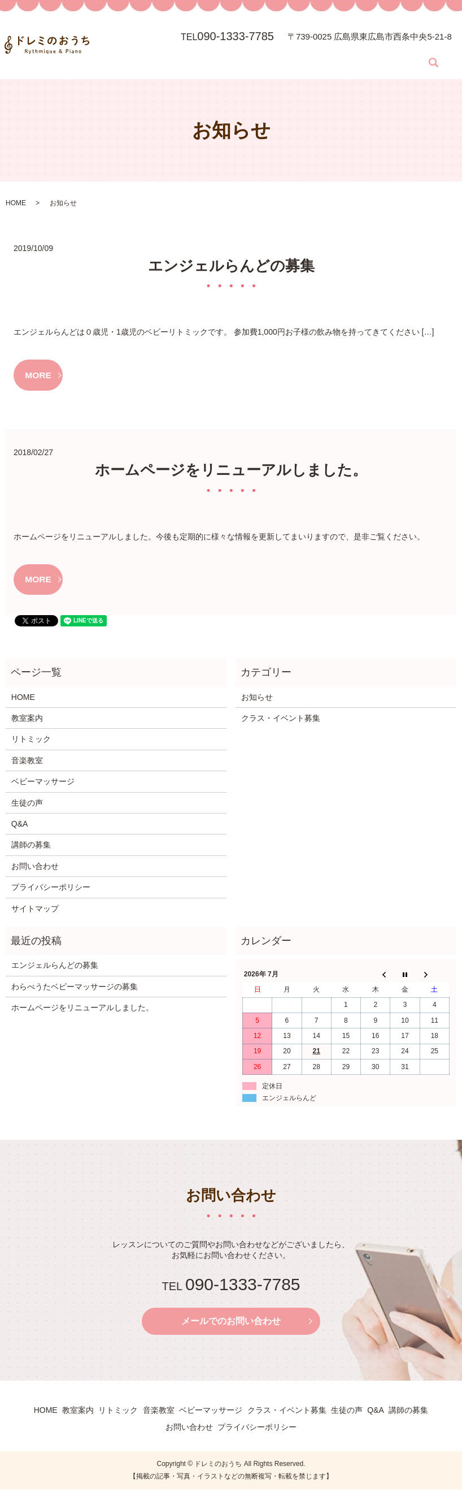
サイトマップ (35, 910)
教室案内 (141, 45)
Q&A (389, 45)
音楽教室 (209, 45)
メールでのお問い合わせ (231, 1323)
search (152, 62)
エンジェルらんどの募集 (231, 265)
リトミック (175, 45)
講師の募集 (418, 45)
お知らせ (257, 698)
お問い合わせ (122, 62)
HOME (113, 45)
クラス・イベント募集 (315, 45)
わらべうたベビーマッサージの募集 (74, 988)
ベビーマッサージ (253, 45)
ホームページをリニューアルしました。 (231, 470)
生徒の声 (364, 45)
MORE (39, 375)
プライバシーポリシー (50, 888)
